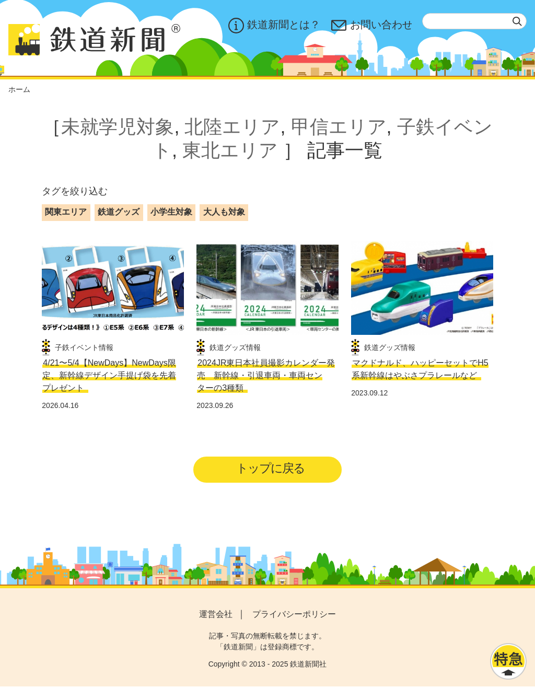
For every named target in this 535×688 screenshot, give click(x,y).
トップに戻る (271, 469)
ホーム (19, 89)
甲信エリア (339, 126)
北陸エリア (232, 126)
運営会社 (215, 615)
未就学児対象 (117, 126)
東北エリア (230, 150)
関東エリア (66, 211)
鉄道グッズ (118, 211)
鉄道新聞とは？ (273, 25)
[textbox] (474, 21)
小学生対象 (171, 211)
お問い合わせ (371, 25)
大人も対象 (224, 211)
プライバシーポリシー (294, 615)
